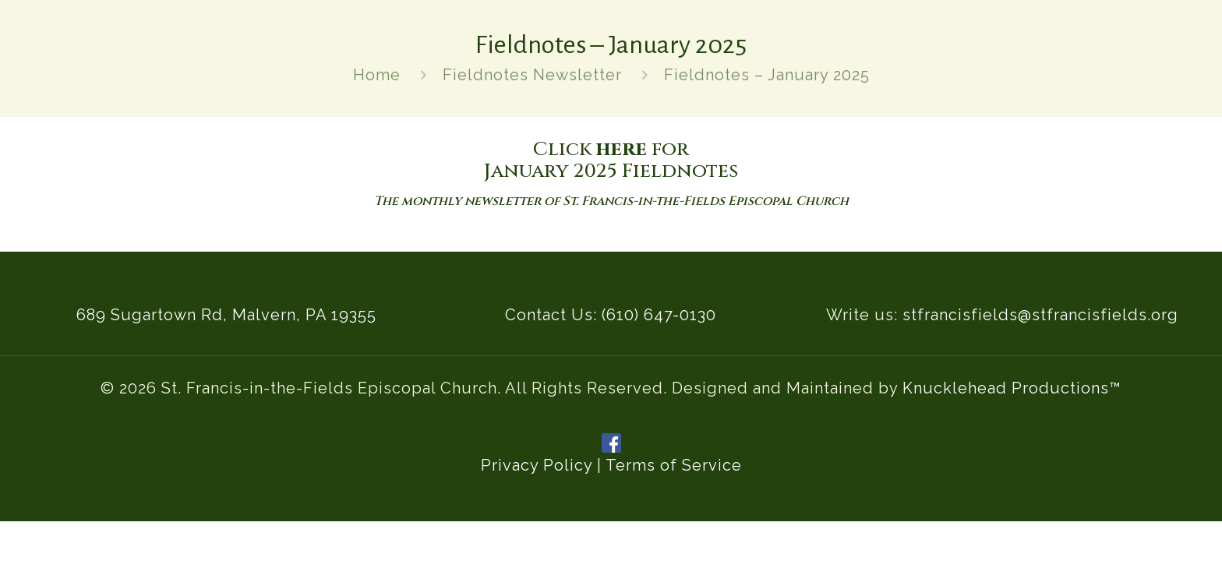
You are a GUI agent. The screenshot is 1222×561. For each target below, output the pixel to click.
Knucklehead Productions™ (1011, 388)
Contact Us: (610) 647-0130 (610, 314)
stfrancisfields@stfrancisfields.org (1040, 314)
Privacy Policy (536, 465)
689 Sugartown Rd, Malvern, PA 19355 (226, 314)
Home (377, 74)
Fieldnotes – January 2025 (767, 74)
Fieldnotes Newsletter (532, 74)
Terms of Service (674, 465)
